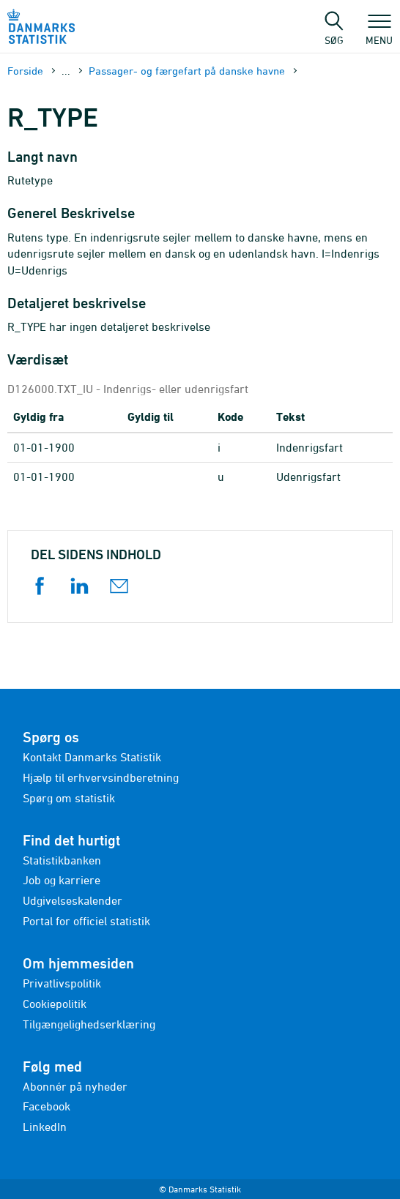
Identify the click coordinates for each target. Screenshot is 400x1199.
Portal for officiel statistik (86, 920)
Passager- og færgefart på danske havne (187, 70)
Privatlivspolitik (62, 983)
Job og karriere (61, 879)
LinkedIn (45, 1126)
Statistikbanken (62, 860)
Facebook (46, 1106)
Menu (379, 32)
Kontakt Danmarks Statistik (92, 756)
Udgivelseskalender (72, 900)
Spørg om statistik (69, 797)
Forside (25, 70)
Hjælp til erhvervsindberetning (101, 777)
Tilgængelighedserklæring (89, 1024)
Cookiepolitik (54, 1003)
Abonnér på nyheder (75, 1086)
